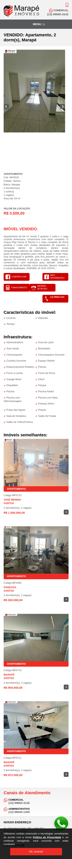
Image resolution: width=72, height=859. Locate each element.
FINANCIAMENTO (19, 288)
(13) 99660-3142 (57, 297)
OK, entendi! (36, 851)
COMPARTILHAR (18, 277)
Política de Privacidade (47, 837)
